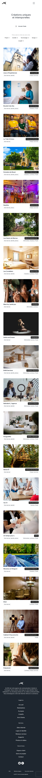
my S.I (5, 502)
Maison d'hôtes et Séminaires (32, 172)
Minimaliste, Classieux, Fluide (30, 240)
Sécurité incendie (33, 502)
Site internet (7, 141)
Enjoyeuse (6, 668)
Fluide (36, 637)
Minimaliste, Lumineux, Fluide (30, 373)
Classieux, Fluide (34, 108)
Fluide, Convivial (34, 75)
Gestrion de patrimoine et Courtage (32, 635)
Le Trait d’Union (8, 139)
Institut (36, 535)
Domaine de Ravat (9, 172)
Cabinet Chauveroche (10, 635)
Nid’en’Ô (6, 469)
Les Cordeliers (8, 271)
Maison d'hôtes (34, 271)
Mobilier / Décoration (33, 436)
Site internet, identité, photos (11, 108)
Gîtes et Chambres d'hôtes (31, 238)
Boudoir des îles (8, 106)
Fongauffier (7, 436)
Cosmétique (35, 304)
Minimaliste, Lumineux (32, 306)
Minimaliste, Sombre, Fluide (31, 340)
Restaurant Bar (34, 205)
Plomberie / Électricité (32, 370)
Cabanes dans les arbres (32, 469)
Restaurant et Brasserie (32, 139)
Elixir (5, 602)
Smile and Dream (9, 337)
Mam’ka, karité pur (9, 304)
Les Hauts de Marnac (10, 238)
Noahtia (6, 205)
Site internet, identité (9, 75)
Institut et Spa (34, 602)
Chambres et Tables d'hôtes (32, 568)
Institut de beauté (33, 106)
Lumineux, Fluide (34, 604)
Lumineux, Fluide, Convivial (31, 670)
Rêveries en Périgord (10, 569)
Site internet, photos (9, 207)
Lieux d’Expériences (10, 73)
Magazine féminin (33, 668)
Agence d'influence (33, 403)
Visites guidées (34, 73)
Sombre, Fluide (34, 505)
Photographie (34, 337)
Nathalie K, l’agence (10, 403)
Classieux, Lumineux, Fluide (31, 174)
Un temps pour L (9, 536)
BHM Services (8, 370)
